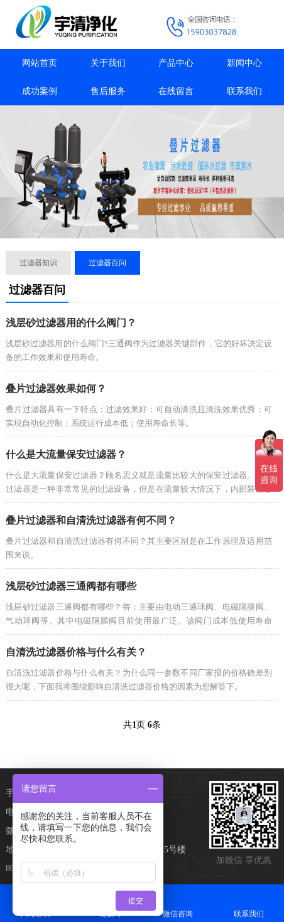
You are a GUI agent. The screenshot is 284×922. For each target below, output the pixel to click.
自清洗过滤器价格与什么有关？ (76, 652)
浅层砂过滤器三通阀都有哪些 (71, 586)
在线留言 (176, 91)
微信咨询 (177, 903)
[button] (132, 227)
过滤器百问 (107, 262)
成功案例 (39, 91)
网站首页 (39, 63)
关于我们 (108, 63)
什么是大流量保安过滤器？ (66, 454)
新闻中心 (244, 63)
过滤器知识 (38, 262)
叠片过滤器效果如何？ (56, 388)
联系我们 (244, 91)
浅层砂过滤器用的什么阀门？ (71, 322)
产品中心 (176, 63)
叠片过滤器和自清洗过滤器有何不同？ (91, 520)
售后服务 (108, 91)
